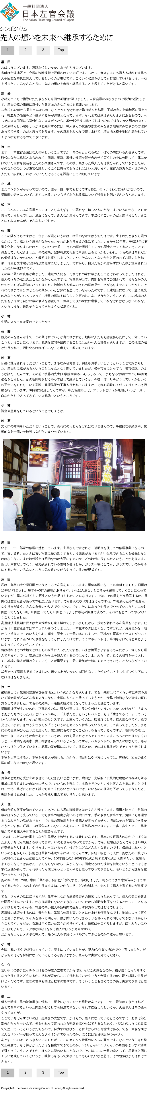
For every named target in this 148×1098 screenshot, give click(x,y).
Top (61, 50)
